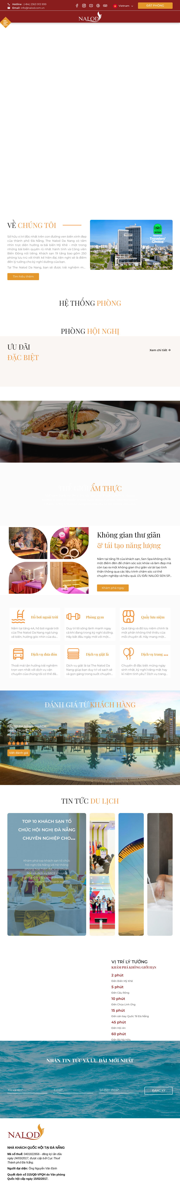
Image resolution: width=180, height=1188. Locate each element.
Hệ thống (90, 302)
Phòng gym (95, 617)
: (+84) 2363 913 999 (26, 4)
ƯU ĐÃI (90, 352)
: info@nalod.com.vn (25, 7)
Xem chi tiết (160, 350)
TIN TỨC (90, 800)
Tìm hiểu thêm (23, 276)
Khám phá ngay (113, 588)
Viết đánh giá (18, 752)
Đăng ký (158, 1090)
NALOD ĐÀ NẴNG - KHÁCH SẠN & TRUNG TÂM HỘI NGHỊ (26, 730)
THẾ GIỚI (90, 488)
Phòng (90, 331)
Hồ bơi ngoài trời (44, 617)
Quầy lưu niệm (153, 617)
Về (31, 225)
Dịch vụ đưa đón (44, 654)
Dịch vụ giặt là (97, 654)
